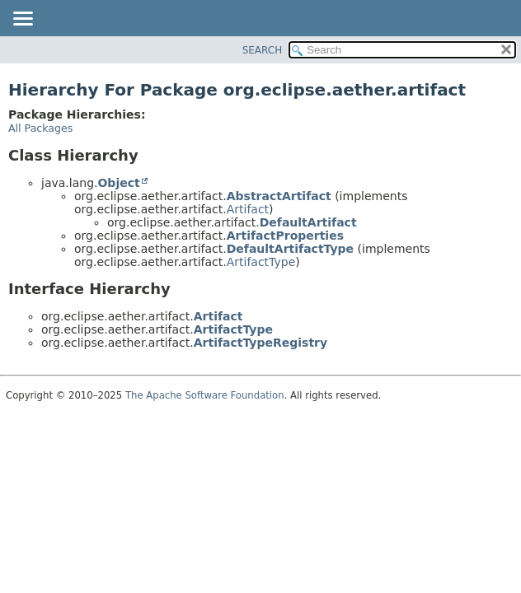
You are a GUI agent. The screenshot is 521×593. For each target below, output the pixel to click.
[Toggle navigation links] (22, 19)
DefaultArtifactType (290, 248)
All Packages (40, 128)
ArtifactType (261, 261)
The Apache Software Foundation (204, 395)
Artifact (248, 209)
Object (118, 182)
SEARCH (262, 50)
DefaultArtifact (308, 222)
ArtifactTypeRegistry (260, 342)
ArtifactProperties (285, 235)
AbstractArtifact (279, 196)
